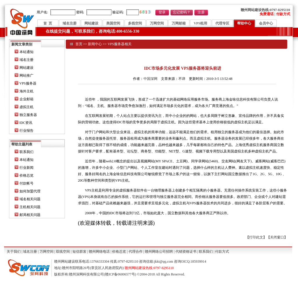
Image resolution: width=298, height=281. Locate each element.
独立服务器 (28, 115)
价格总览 (26, 175)
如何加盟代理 (29, 191)
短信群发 (79, 252)
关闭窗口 (277, 237)
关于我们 (14, 252)
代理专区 (222, 23)
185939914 (198, 261)
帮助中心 (244, 23)
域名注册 (70, 23)
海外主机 (26, 91)
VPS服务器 (27, 83)
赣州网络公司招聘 (159, 252)
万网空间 (157, 23)
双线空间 (63, 252)
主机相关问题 (29, 207)
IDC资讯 (26, 123)
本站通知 (26, 52)
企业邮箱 (26, 99)
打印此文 (256, 237)
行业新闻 (26, 168)
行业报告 (26, 131)
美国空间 (113, 23)
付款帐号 (26, 183)
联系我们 (26, 152)
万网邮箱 (179, 23)
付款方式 (222, 252)
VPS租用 (200, 23)
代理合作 (136, 252)
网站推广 (26, 75)
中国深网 (150, 79)
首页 (78, 44)
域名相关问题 (29, 199)
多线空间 (135, 23)
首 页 (47, 23)
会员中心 (266, 23)
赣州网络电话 (99, 252)
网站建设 (91, 23)
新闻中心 (95, 44)
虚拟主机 (26, 107)
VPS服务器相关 (120, 44)
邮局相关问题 (29, 215)
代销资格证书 (185, 252)
